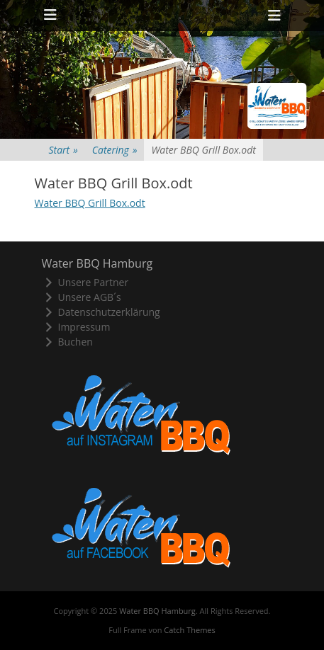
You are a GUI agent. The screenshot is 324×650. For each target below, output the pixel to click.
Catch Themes (189, 630)
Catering (115, 149)
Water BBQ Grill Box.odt (90, 203)
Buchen (67, 341)
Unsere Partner (85, 282)
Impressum (76, 326)
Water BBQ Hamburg (157, 610)
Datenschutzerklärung (101, 312)
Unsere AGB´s (81, 297)
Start (63, 149)
